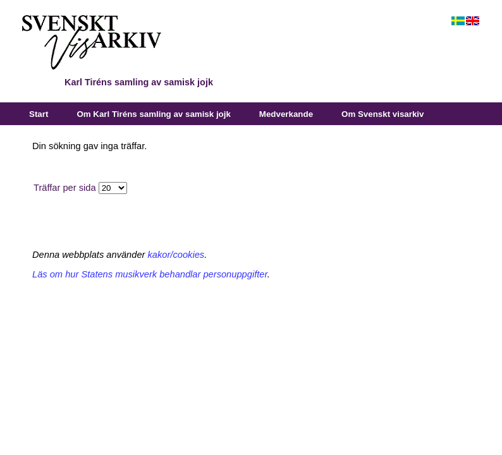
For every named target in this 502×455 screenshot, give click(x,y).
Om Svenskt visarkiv (382, 114)
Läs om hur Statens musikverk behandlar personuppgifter (149, 274)
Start (38, 114)
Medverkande (286, 114)
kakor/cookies (176, 255)
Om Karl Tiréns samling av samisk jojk (153, 114)
